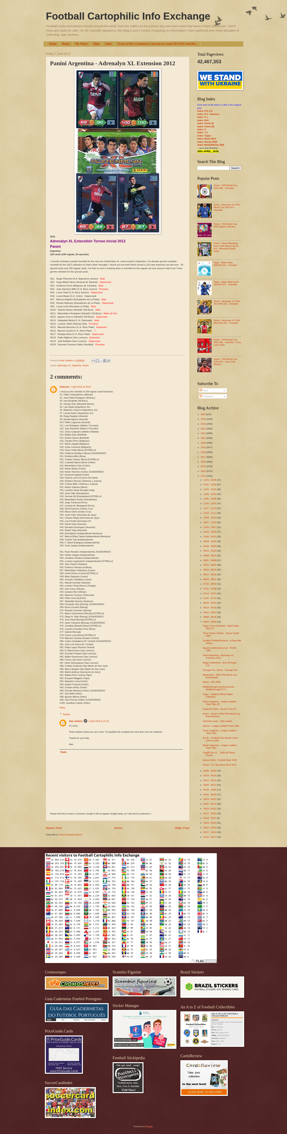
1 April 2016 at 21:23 (98, 721)
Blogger (149, 1126)
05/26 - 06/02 (210, 771)
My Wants (81, 43)
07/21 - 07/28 (210, 588)
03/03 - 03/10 (210, 823)
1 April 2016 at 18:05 (81, 387)
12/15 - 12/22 (210, 489)
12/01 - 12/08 (210, 498)
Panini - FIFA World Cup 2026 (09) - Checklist (225, 186)
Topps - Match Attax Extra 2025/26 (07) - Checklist (226, 283)
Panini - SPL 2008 (212, 682)
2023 (203, 428)
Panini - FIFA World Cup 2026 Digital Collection (225, 225)
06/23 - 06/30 (210, 607)
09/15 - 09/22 (210, 551)
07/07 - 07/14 (210, 598)
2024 (203, 424)
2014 (203, 471)
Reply (62, 707)
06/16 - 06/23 (210, 612)
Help (96, 43)
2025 (203, 419)
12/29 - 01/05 (210, 480)
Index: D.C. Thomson (208, 114)
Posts (204, 390)
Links (108, 43)
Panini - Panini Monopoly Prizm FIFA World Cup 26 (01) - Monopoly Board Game (225, 247)
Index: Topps (204, 135)
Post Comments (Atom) (70, 834)
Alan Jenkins (76, 721)
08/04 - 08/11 (210, 579)
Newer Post (54, 828)
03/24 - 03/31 (210, 808)
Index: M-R (202, 120)
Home (53, 43)
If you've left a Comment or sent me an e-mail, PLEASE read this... (158, 43)
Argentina (76, 365)
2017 (203, 457)
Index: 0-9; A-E (205, 111)
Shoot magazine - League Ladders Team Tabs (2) (220, 702)
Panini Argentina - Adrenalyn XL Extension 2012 (218, 656)
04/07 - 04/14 (210, 804)
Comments (206, 396)
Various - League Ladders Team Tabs (221, 726)
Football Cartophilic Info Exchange (128, 16)
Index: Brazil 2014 (206, 138)
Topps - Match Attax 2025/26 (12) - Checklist (225, 263)
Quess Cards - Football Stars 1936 (220, 760)
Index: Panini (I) (205, 123)
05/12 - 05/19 (210, 780)
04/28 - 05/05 (210, 790)
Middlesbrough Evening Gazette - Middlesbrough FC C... (219, 688)
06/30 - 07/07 (210, 603)
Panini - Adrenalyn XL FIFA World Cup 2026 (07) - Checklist (226, 207)
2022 (203, 433)
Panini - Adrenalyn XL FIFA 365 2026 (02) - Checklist (226, 302)
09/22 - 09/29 (210, 546)
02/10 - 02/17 (210, 837)
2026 (203, 414)
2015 (203, 466)
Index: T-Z (202, 132)
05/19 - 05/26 (210, 775)
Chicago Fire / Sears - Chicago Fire (220, 670)
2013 (203, 476)
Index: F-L (202, 117)
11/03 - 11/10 (210, 517)
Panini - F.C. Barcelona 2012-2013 (220, 765)
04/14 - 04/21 (210, 799)
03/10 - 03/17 (210, 818)
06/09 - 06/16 (210, 617)
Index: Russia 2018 (207, 142)
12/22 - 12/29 (210, 484)
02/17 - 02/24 (210, 832)
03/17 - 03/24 (210, 813)
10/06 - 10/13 (210, 536)
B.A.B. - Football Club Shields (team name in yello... (220, 739)
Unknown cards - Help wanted (217, 721)
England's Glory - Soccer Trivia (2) (219, 709)
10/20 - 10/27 (210, 527)
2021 (203, 438)
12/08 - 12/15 (210, 494)
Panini (86, 365)
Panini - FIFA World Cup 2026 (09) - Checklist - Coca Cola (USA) (227, 342)
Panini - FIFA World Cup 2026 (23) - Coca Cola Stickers (225, 362)
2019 (203, 447)
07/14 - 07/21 (210, 593)
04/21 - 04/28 (210, 794)
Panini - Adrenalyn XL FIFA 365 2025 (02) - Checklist (226, 321)
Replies (66, 714)
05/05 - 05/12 (210, 785)
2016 (203, 462)
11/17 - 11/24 (210, 508)
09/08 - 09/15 (210, 555)
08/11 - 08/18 (210, 574)
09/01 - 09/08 (210, 560)
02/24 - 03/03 (210, 827)
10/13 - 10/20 (210, 532)
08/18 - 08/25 (210, 569)
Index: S (201, 129)
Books (66, 43)
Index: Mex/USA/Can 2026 (210, 145)
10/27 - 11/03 (210, 522)
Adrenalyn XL (64, 365)
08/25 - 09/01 (210, 565)
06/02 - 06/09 (210, 622)
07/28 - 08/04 (210, 584)
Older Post (182, 828)
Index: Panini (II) (205, 126)
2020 (203, 443)
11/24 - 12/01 (210, 503)
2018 (203, 452)
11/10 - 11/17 (210, 513)
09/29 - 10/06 (210, 541)
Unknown (65, 387)
